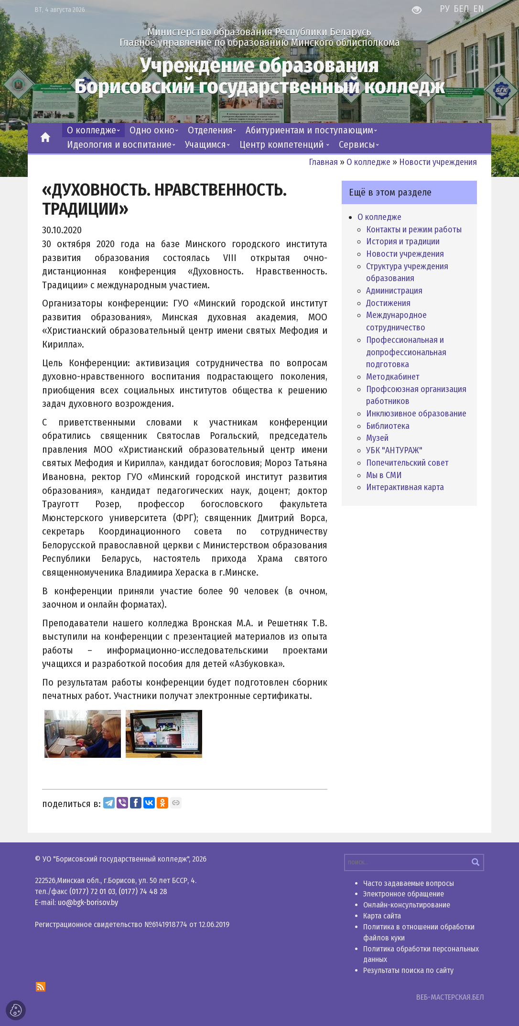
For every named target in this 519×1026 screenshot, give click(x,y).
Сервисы (357, 144)
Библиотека (388, 426)
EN (478, 8)
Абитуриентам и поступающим (309, 130)
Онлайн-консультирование (406, 904)
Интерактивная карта (405, 487)
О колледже (91, 130)
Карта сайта (382, 915)
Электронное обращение (403, 893)
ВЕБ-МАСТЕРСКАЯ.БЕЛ (450, 997)
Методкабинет (393, 376)
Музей (377, 438)
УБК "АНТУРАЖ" (394, 450)
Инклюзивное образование (416, 413)
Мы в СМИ (384, 475)
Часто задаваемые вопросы (408, 883)
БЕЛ (463, 8)
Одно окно (152, 130)
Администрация (394, 290)
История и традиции (403, 241)
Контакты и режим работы (414, 229)
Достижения (388, 303)
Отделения (210, 130)
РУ (446, 8)
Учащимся (205, 144)
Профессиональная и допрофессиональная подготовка (406, 352)
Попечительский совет (407, 463)
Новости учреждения (438, 162)
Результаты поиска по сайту (408, 970)
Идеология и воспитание (119, 144)
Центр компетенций (282, 144)
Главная (323, 162)
